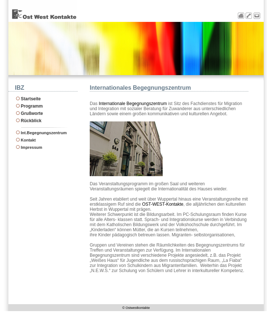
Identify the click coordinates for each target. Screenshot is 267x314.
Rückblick (31, 120)
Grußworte (32, 113)
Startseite (31, 98)
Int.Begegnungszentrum (44, 133)
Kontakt (28, 140)
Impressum (31, 147)
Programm (32, 106)
